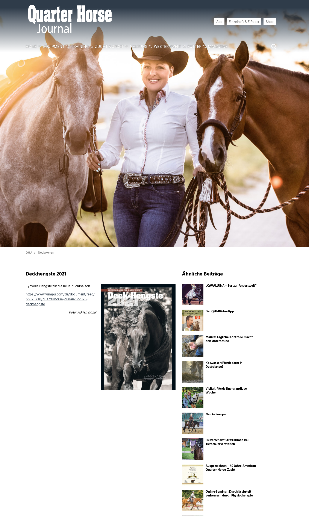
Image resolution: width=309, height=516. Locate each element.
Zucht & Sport (109, 46)
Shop (270, 22)
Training (80, 46)
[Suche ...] (261, 46)
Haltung (138, 46)
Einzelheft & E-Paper (244, 22)
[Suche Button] (274, 46)
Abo (219, 22)
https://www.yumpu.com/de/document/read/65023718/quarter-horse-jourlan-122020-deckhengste (60, 299)
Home (31, 46)
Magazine (217, 46)
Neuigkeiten (46, 252)
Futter (194, 46)
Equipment (54, 46)
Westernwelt (167, 46)
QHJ (29, 252)
